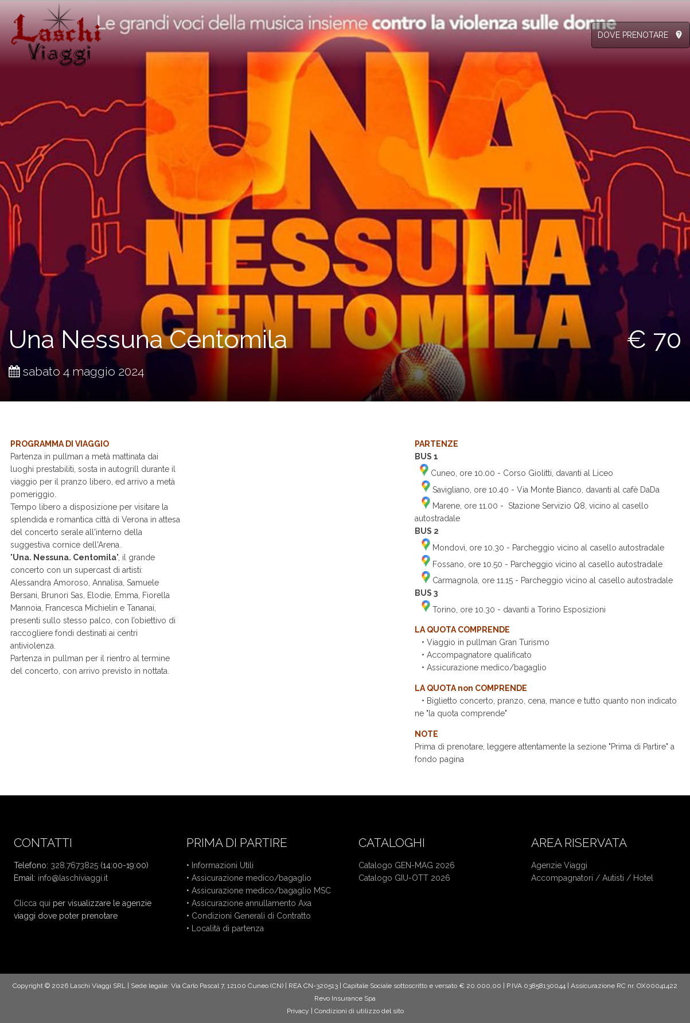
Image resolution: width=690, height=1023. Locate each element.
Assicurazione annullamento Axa (251, 903)
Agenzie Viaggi (559, 865)
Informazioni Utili (223, 865)
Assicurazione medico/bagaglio (251, 878)
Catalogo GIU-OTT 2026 (404, 878)
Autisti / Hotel (627, 878)
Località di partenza (228, 928)
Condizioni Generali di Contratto (251, 915)
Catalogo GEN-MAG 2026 (406, 865)
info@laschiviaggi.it (73, 878)
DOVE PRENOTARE (633, 35)
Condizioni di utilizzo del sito (359, 1011)
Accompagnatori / (566, 878)
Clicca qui (32, 903)
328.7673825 (74, 865)
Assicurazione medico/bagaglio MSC (261, 890)
